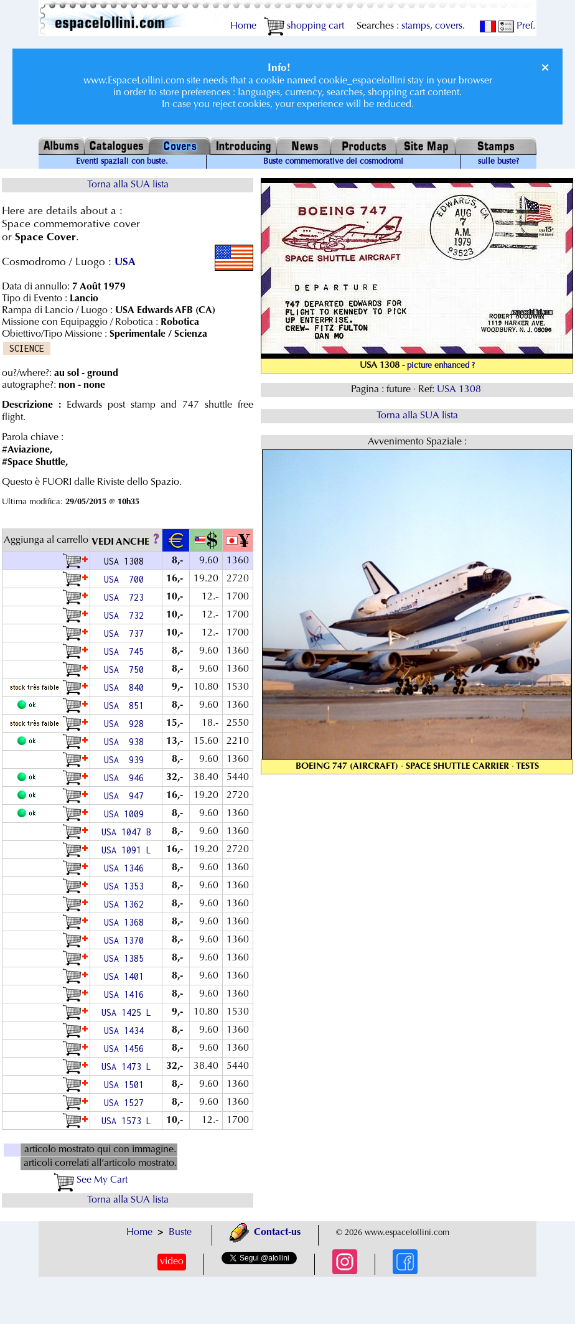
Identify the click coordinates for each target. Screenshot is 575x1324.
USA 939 (126, 759)
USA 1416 (126, 994)
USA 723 (126, 597)
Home (243, 26)
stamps (415, 26)
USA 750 (126, 669)
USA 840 (126, 687)
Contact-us (265, 1232)
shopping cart (304, 26)
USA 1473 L (126, 1066)
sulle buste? (498, 161)
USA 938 (126, 741)
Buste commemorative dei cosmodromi (333, 161)
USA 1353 (126, 886)
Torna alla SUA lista (128, 185)
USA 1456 (126, 1048)
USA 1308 (460, 390)
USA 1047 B (126, 832)
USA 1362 (126, 904)
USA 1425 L (126, 1012)
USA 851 (126, 705)
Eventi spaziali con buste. (122, 161)
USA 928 (126, 723)
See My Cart (91, 1180)
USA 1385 (126, 958)
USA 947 (126, 796)
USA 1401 (126, 976)
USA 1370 (126, 940)
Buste (180, 1232)
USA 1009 (126, 814)
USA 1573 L (126, 1120)
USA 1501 (126, 1084)
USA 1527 (126, 1102)
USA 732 (126, 615)
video (172, 1262)
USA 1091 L (126, 850)
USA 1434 (126, 1030)
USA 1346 (126, 868)
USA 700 (126, 579)
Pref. (516, 26)
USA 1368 (126, 922)
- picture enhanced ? (438, 366)
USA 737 (126, 633)
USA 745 (126, 651)
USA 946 (126, 777)
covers (448, 26)
